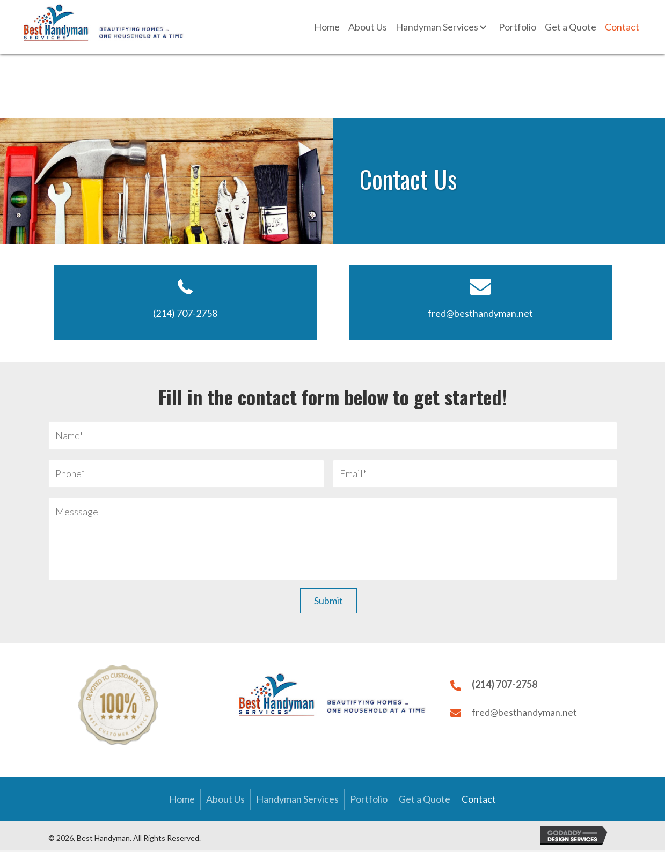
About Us (225, 801)
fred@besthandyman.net (480, 313)
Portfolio (369, 801)
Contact (479, 801)
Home (182, 801)
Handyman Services (297, 801)
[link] (327, 27)
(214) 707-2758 (185, 313)
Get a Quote (424, 801)
